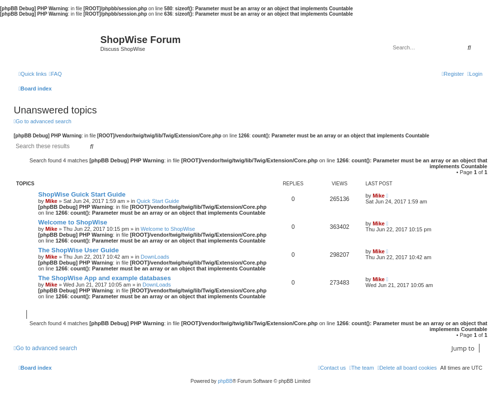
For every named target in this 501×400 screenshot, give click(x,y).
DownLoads (155, 257)
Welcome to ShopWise (72, 222)
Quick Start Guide (158, 201)
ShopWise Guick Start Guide (82, 194)
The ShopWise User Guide (78, 250)
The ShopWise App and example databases (104, 278)
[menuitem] (55, 74)
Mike (51, 201)
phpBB (225, 381)
